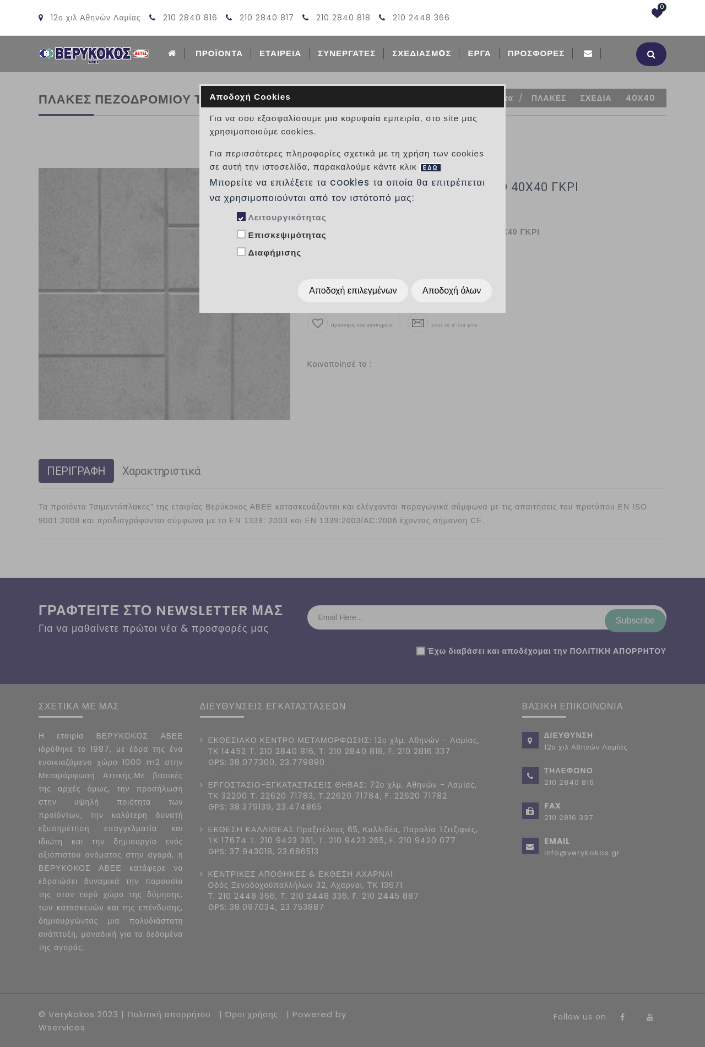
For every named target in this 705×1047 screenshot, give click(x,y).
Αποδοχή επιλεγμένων (353, 290)
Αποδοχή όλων (451, 290)
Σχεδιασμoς (421, 53)
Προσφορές (536, 53)
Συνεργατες (347, 53)
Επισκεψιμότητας (287, 235)
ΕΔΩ (430, 168)
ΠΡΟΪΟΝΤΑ (219, 53)
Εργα (479, 53)
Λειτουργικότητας (287, 217)
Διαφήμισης (274, 252)
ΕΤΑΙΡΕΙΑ (280, 53)
